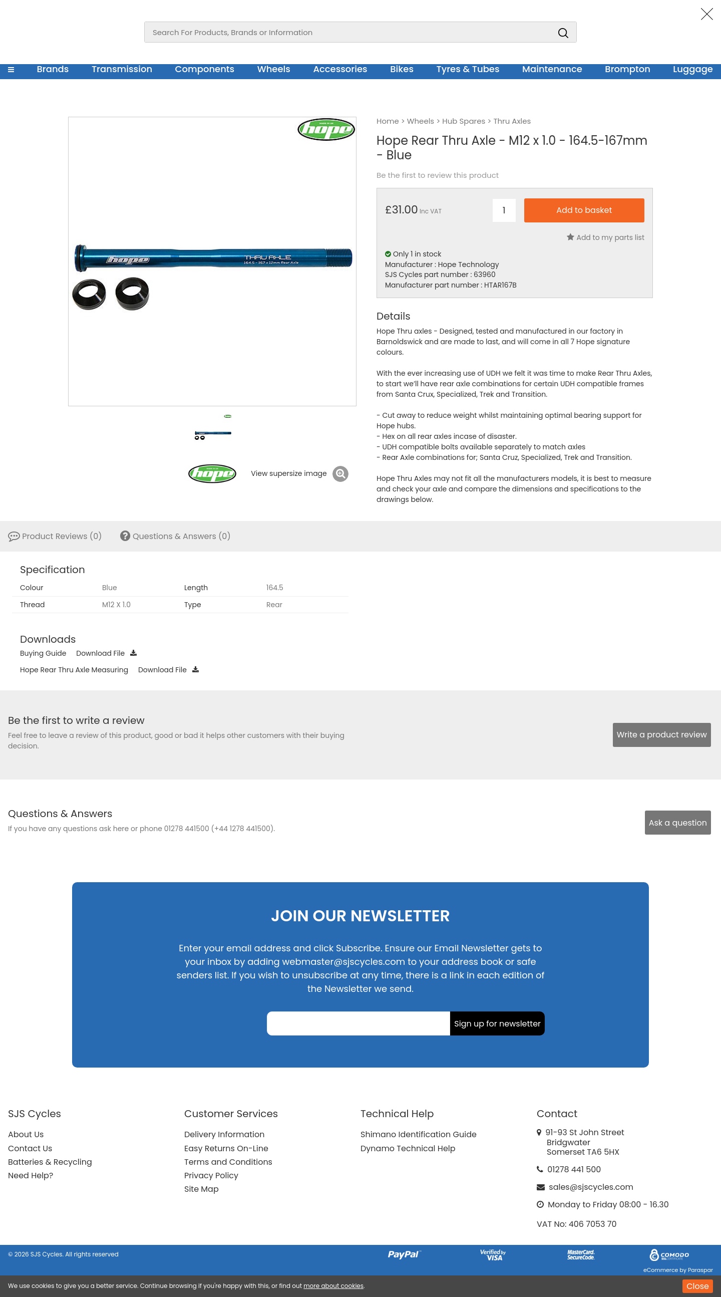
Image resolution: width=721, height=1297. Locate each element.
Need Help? (30, 1175)
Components (205, 69)
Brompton (627, 69)
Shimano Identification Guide (418, 1134)
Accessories (340, 69)
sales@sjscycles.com (591, 1187)
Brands (53, 69)
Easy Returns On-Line (226, 1148)
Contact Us (30, 1148)
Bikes (402, 69)
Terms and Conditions (228, 1162)
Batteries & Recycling (50, 1162)
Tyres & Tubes (468, 69)
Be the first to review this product (438, 175)
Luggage (693, 69)
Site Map (201, 1189)
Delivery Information (224, 1134)
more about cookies (333, 1285)
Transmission (122, 69)
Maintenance (552, 69)
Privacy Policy (211, 1175)
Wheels (273, 69)
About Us (26, 1134)
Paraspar (700, 1270)
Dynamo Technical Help (408, 1148)
